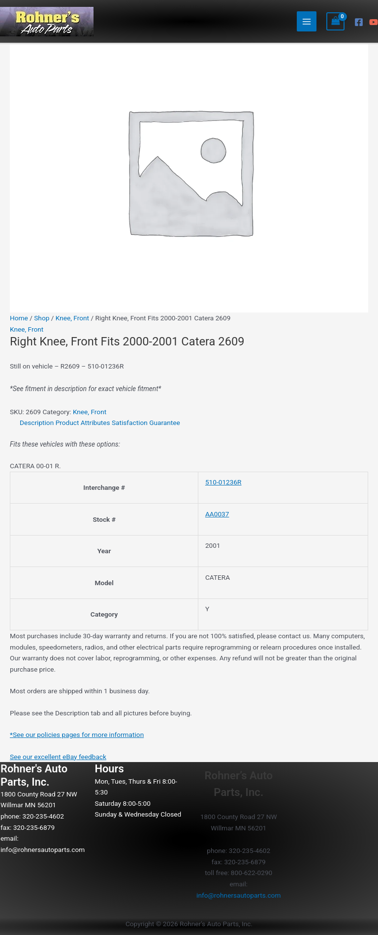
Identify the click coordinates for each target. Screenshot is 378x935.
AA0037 (217, 514)
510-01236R (223, 482)
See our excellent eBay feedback (58, 757)
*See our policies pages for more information (77, 734)
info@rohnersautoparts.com (42, 849)
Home (19, 318)
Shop (41, 318)
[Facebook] (358, 22)
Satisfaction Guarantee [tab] (146, 422)
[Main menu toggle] (307, 21)
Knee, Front (72, 318)
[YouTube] (373, 22)
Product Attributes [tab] (83, 422)
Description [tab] (37, 422)
